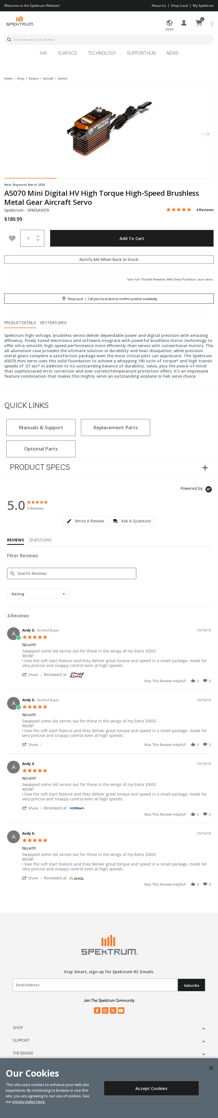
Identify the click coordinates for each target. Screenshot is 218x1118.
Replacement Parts (115, 427)
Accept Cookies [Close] (151, 1088)
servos (62, 78)
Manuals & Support (41, 427)
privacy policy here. (28, 1101)
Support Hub (141, 54)
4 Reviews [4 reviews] (205, 209)
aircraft (48, 78)
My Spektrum (203, 5)
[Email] (95, 985)
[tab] (85, 521)
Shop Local (179, 5)
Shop (18, 1028)
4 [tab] (187, 179)
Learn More (205, 279)
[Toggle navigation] (212, 23)
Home (8, 78)
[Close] (211, 1067)
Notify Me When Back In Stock (108, 259)
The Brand (23, 1053)
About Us (159, 5)
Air (43, 54)
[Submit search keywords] (9, 40)
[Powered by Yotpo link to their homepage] (197, 490)
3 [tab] (135, 179)
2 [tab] (83, 179)
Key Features (53, 323)
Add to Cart (132, 238)
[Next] (205, 133)
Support (21, 1040)
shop (20, 78)
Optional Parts (41, 448)
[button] (33, 674)
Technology (102, 54)
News (173, 54)
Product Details (20, 323)
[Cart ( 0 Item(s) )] (199, 23)
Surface (67, 54)
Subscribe (191, 985)
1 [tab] (31, 179)
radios (34, 78)
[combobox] (109, 39)
